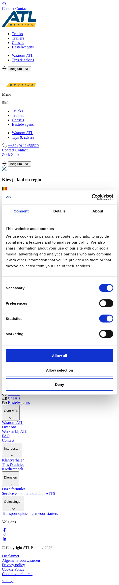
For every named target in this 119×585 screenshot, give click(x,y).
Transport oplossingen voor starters (30, 513)
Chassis (18, 43)
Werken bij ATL (15, 431)
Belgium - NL (19, 69)
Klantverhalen (13, 460)
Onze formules (14, 489)
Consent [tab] (21, 211)
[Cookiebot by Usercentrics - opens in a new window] (91, 197)
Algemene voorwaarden (21, 560)
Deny (59, 384)
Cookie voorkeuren (17, 574)
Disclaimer (10, 556)
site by (10, 581)
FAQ (6, 436)
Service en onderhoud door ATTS (28, 493)
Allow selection (59, 370)
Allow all (59, 356)
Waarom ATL (22, 55)
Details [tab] (59, 211)
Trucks (17, 34)
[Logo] (19, 25)
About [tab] (97, 211)
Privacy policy (13, 565)
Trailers (18, 38)
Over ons (9, 427)
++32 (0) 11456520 (23, 146)
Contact (8, 440)
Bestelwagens (23, 47)
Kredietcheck (12, 469)
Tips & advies (23, 60)
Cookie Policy (13, 569)
